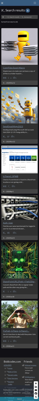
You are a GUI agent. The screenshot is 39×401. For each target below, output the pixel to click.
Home (10, 368)
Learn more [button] (26, 393)
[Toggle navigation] (35, 3)
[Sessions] (9, 186)
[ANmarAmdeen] (14, 78)
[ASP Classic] (4, 136)
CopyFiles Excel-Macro (14, 67)
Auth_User (8, 223)
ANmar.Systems (30, 365)
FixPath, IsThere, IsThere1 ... (16, 331)
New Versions (13, 378)
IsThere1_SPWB (10, 176)
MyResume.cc (30, 377)
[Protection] (9, 233)
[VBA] (4, 291)
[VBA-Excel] (4, 78)
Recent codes (12, 375)
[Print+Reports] (8, 136)
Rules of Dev (12, 372)
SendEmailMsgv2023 (13, 126)
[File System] (9, 78)
